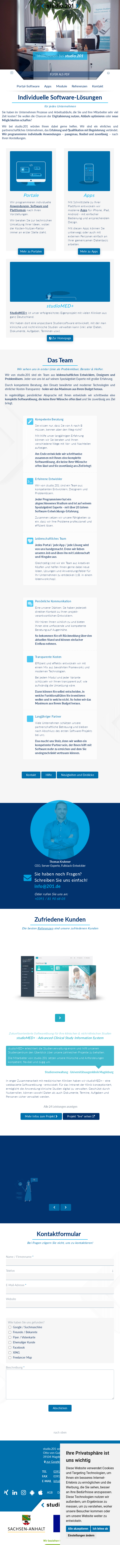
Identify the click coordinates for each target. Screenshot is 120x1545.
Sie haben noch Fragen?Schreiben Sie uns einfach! (61, 880)
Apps (89, 195)
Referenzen (45, 928)
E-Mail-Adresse (16, 1285)
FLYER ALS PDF (60, 74)
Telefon (60, 1271)
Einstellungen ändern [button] (81, 1535)
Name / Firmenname (19, 1256)
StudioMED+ (18, 313)
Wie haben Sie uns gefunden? (26, 1322)
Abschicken (60, 1408)
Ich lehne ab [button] (100, 1528)
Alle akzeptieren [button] (78, 1528)
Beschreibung (15, 1367)
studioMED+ (60, 306)
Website (11, 1299)
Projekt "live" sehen (81, 1116)
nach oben (60, 1432)
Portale (31, 195)
